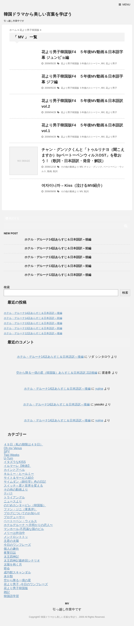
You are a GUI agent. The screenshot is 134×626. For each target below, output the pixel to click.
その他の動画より (70, 167)
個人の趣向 (11, 548)
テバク (8, 493)
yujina (99, 388)
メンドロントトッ (16, 536)
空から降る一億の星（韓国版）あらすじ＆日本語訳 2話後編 (56, 372)
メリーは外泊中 (14, 533)
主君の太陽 (11, 540)
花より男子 (111, 63)
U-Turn (8, 458)
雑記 (7, 592)
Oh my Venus (13, 448)
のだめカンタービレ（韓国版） (25, 505)
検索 (7, 287)
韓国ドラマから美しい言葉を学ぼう (38, 14)
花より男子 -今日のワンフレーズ (26, 584)
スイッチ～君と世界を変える (23, 485)
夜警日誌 (10, 552)
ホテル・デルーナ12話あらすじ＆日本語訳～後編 (58, 274)
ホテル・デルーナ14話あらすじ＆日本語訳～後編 (58, 239)
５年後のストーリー (90, 63)
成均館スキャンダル (17, 572)
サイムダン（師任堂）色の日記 (25, 481)
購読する (12, 218)
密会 (7, 568)
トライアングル (14, 497)
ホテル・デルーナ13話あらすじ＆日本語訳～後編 (58, 257)
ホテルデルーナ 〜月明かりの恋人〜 (28, 525)
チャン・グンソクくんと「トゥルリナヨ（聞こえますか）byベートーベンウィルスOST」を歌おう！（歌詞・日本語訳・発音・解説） (82, 155)
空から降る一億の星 (17, 580)
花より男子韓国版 (70, 63)
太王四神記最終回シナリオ (22, 560)
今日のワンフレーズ (17, 544)
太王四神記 (11, 556)
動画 (49, 171)
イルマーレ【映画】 (17, 465)
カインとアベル (14, 469)
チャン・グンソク (93, 167)
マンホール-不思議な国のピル (24, 529)
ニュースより (13, 501)
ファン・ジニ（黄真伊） (20, 509)
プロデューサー (14, 517)
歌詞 (55, 171)
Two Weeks (11, 455)
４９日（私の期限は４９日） (23, 444)
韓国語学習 (11, 596)
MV (102, 63)
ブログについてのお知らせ (22, 513)
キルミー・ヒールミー (19, 473)
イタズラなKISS (15, 461)
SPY (7, 451)
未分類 (8, 576)
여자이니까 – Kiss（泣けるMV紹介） (72, 185)
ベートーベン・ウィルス (20, 521)
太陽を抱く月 (13, 564)
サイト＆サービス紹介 (19, 477)
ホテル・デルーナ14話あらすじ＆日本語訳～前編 (58, 248)
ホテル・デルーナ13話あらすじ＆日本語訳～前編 (58, 266)
